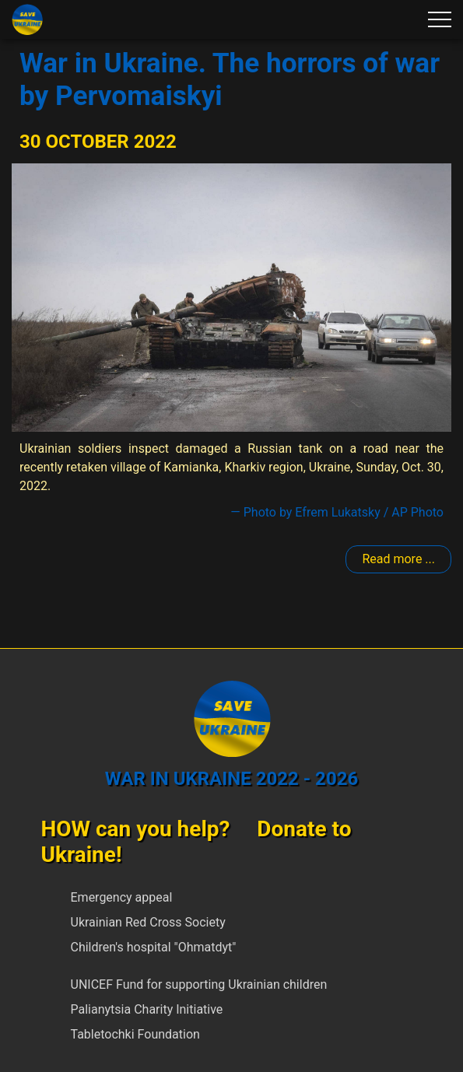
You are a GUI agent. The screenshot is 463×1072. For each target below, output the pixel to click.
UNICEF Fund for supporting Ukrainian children (199, 984)
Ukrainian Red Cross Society (148, 922)
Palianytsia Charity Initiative (147, 1009)
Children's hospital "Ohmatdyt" (154, 947)
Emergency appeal (122, 897)
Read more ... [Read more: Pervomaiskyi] (398, 559)
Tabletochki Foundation (135, 1034)
